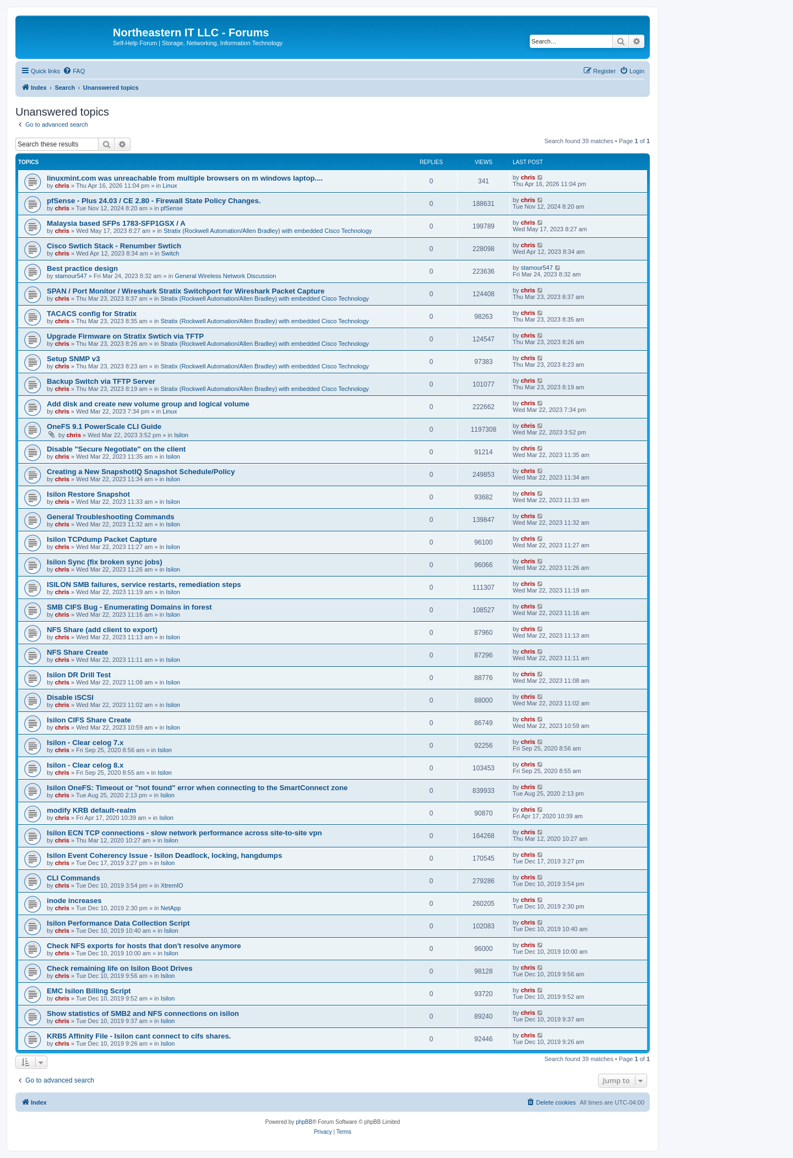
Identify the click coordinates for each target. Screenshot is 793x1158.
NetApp (171, 908)
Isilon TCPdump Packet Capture (102, 539)
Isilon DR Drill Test (79, 675)
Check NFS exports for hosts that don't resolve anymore (144, 946)
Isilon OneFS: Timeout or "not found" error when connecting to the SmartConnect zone (197, 788)
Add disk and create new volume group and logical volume (148, 404)
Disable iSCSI (70, 697)
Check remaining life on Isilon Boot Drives (120, 968)
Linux (169, 185)
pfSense (172, 208)
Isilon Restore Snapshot (88, 494)
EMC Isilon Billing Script (89, 991)
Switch (170, 253)
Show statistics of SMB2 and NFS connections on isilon (143, 1013)
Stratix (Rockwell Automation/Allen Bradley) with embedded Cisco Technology (268, 230)
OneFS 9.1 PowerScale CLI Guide (104, 426)
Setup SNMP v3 (73, 359)
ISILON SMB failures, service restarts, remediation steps (144, 584)
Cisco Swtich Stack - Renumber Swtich (114, 246)
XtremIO (172, 885)
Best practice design (82, 268)
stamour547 (71, 276)
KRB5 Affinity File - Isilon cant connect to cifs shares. (139, 1036)
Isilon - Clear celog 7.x (85, 742)
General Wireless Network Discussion (225, 276)
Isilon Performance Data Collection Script (118, 923)
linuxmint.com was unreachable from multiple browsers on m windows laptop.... (185, 178)
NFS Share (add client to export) (102, 630)
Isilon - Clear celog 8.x (85, 765)
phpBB (304, 1122)
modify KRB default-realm (91, 810)
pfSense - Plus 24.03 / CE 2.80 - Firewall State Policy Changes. (153, 201)
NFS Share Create (77, 652)
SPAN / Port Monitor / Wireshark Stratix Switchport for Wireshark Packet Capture (185, 291)
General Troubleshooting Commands (111, 517)
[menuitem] (74, 71)
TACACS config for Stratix (92, 313)
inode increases (74, 900)
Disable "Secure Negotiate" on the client (116, 449)
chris (62, 185)
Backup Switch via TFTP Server (101, 381)
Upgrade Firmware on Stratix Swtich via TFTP (125, 336)
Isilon (181, 435)
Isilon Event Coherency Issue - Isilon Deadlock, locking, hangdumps (164, 855)
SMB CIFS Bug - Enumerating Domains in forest (129, 607)
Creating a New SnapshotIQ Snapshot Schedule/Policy (141, 471)
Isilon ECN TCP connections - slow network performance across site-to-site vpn (184, 833)
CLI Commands (73, 878)
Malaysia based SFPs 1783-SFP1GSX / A (116, 223)
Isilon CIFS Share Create (89, 720)
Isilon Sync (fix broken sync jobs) (104, 562)
